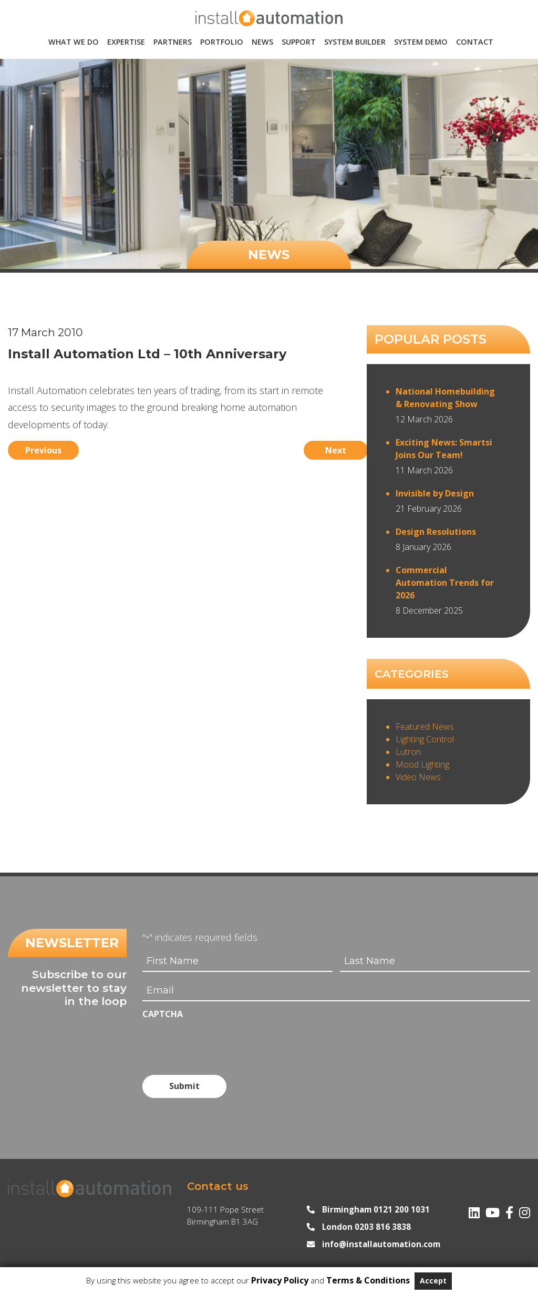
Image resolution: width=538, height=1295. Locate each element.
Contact (474, 42)
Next (311, 447)
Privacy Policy (279, 1280)
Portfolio (221, 42)
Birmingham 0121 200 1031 (376, 1205)
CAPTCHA (162, 1014)
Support (299, 42)
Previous (47, 447)
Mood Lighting (422, 764)
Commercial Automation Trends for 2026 (445, 582)
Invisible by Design (435, 493)
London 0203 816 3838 (366, 1222)
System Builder (355, 42)
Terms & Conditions (368, 1280)
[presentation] (222, 1042)
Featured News (425, 726)
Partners (172, 42)
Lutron (408, 752)
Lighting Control (425, 739)
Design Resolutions (436, 531)
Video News (418, 777)
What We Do (73, 42)
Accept (433, 1281)
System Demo (421, 42)
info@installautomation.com (381, 1240)
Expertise (126, 42)
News (262, 42)
